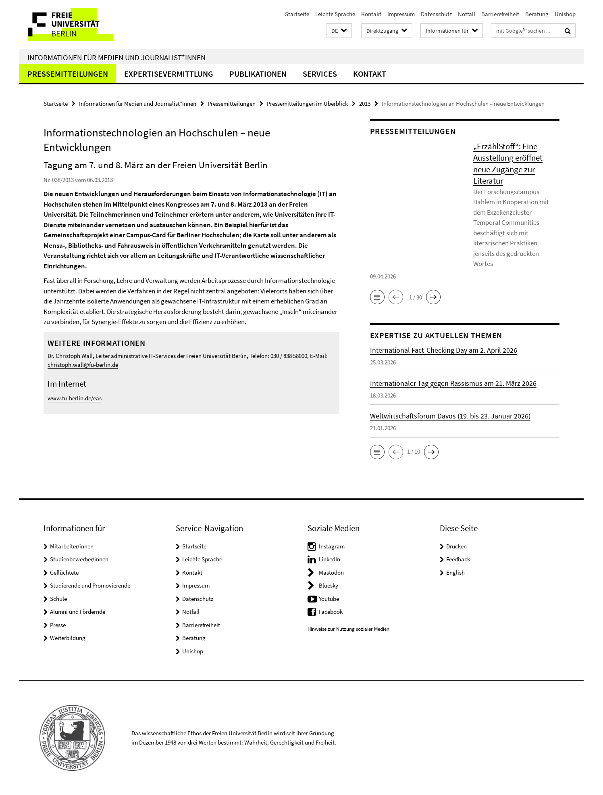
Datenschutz (436, 14)
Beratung (537, 14)
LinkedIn (329, 559)
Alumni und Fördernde (77, 611)
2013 (364, 103)
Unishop (565, 14)
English (455, 572)
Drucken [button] (456, 546)
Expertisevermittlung (168, 74)
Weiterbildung (67, 638)
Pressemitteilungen (67, 74)
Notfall (466, 14)
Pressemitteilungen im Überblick (307, 103)
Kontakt (371, 14)
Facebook (331, 611)
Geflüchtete (64, 572)
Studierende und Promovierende (90, 585)
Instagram (332, 546)
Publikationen (258, 74)
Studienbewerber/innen (79, 559)
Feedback (458, 559)
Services (320, 74)
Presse (58, 625)
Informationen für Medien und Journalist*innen (116, 57)
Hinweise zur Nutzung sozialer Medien (348, 629)
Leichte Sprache (335, 14)
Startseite (297, 14)
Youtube (329, 599)
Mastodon (331, 572)
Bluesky (328, 585)
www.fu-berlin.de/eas (75, 398)
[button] (339, 30)
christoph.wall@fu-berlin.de (83, 364)
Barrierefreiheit (500, 14)
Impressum (401, 14)
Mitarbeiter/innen (72, 546)
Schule (58, 599)
